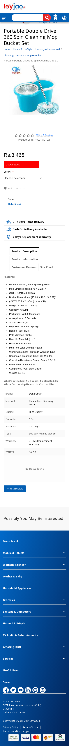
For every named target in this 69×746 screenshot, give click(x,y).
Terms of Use (30, 727)
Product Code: (26, 139)
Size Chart (46, 267)
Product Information (25, 259)
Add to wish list (15, 188)
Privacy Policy (10, 727)
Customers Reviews (24, 267)
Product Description (24, 251)
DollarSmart (14, 204)
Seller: (11, 199)
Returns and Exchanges (16, 731)
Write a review (44, 135)
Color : (8, 171)
